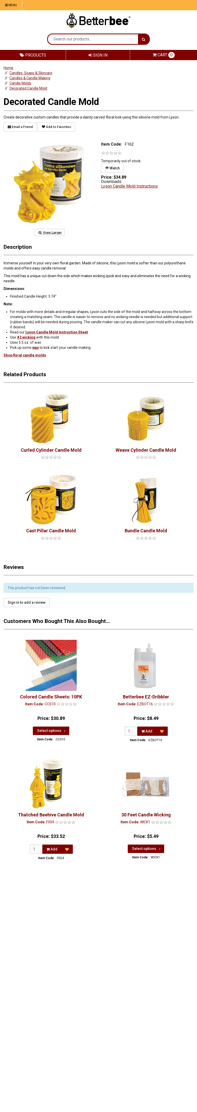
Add (146, 731)
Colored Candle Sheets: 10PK (51, 696)
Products (33, 55)
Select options (51, 731)
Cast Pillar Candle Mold (51, 530)
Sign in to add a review (26, 602)
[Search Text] (93, 39)
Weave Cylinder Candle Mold (146, 450)
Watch (112, 168)
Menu (11, 5)
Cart (164, 55)
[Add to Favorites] (162, 731)
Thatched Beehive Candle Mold (51, 814)
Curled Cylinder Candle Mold (51, 450)
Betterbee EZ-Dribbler (146, 696)
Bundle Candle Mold (146, 530)
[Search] (143, 39)
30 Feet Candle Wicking (146, 814)
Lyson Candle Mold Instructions (129, 186)
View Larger (50, 232)
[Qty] (131, 731)
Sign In (97, 55)
